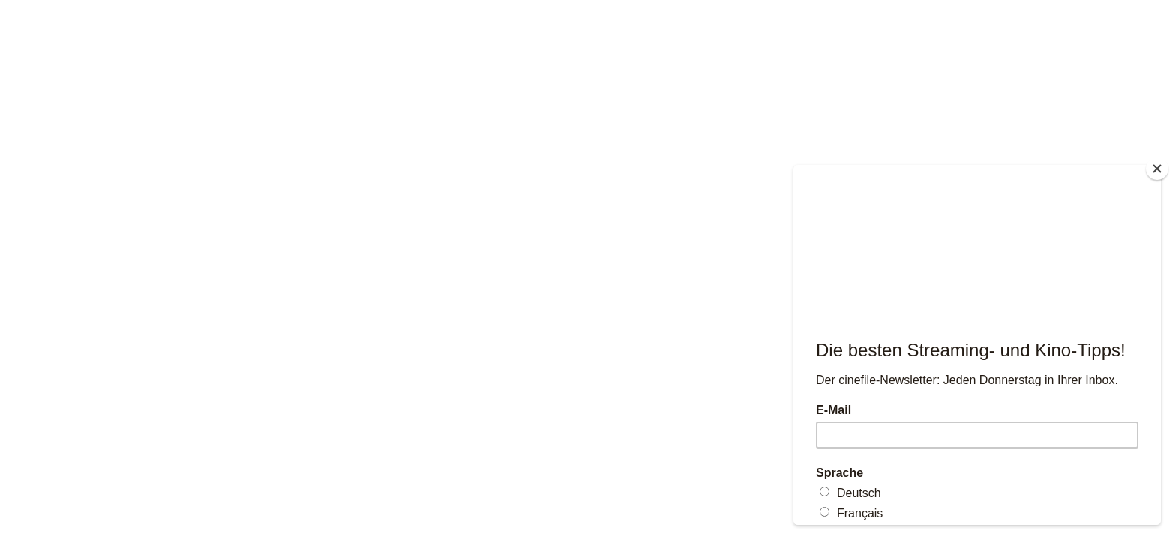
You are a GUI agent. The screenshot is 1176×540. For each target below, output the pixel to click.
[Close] (1157, 169)
